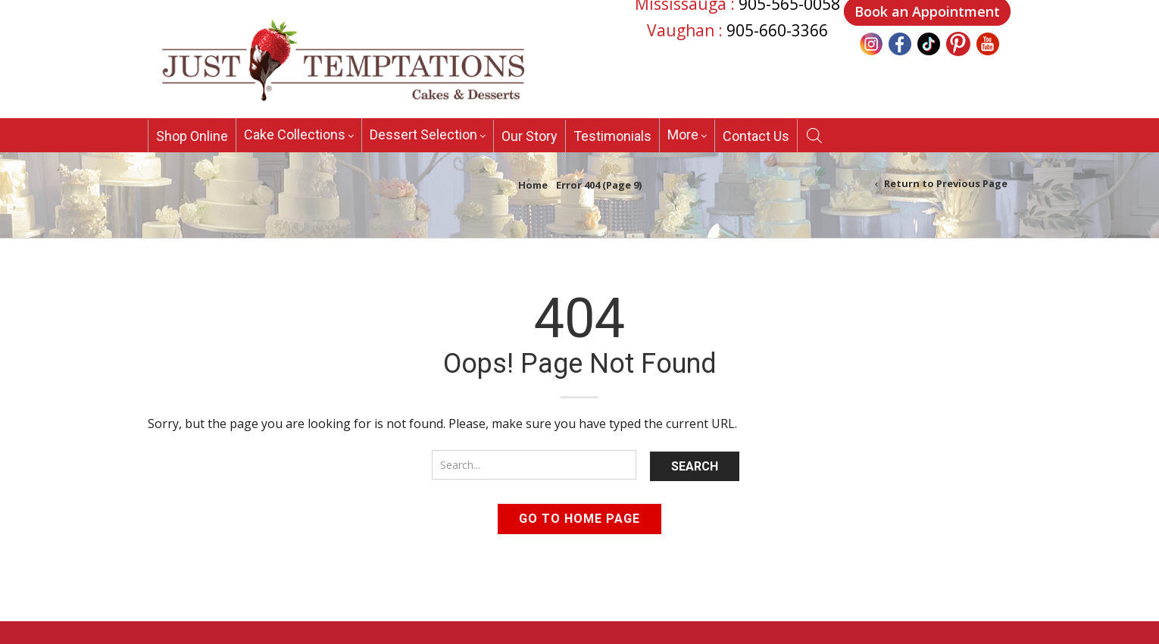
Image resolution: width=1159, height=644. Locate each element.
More (682, 134)
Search (694, 466)
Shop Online (192, 136)
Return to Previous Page (945, 183)
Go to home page (579, 518)
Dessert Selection (423, 134)
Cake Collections (294, 134)
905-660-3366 (777, 30)
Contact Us (756, 136)
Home (533, 185)
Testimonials (612, 136)
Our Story (529, 136)
